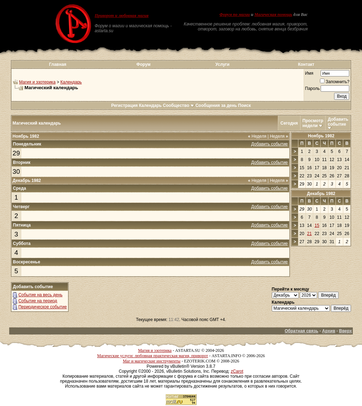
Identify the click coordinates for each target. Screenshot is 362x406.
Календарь (71, 82)
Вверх (345, 330)
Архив (328, 330)
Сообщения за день (216, 105)
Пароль (312, 88)
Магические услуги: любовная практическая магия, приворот (152, 355)
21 (309, 233)
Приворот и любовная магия (122, 15)
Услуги (222, 64)
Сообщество (178, 105)
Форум (143, 64)
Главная (57, 64)
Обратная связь (301, 330)
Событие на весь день (40, 294)
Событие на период (37, 300)
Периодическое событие (42, 306)
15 (317, 225)
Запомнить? (334, 81)
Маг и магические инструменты (151, 361)
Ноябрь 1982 (321, 135)
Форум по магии (235, 14)
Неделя (257, 136)
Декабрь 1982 (321, 193)
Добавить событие (338, 122)
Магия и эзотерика (37, 82)
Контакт (306, 64)
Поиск (244, 105)
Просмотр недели (313, 123)
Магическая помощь (273, 14)
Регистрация (124, 105)
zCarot (237, 371)
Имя (309, 73)
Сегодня (289, 123)
